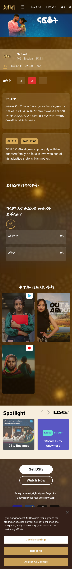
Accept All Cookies (36, 561)
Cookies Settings (36, 539)
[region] (36, 538)
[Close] (67, 512)
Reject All (36, 550)
